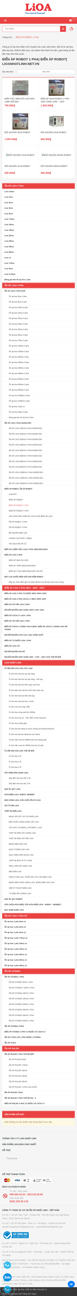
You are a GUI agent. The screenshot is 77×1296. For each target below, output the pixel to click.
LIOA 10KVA (33, 1280)
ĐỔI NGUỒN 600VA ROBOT (54, 166)
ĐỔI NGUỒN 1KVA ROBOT (17, 166)
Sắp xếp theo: (8, 72)
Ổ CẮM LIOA (67, 1277)
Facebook (12, 1158)
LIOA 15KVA (46, 1280)
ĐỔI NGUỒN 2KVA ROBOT (54, 132)
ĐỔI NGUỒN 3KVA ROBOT (17, 132)
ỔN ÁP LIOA (14, 1277)
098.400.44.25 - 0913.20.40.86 (26, 1194)
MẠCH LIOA (54, 1277)
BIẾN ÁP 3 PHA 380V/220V (34, 1277)
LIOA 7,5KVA (20, 1280)
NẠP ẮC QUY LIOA (23, 1284)
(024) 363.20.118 (19, 1201)
